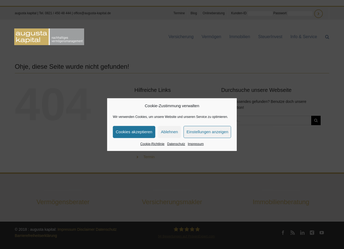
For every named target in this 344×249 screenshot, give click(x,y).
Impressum (196, 144)
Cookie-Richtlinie (152, 144)
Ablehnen (169, 131)
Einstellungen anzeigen (207, 131)
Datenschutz (176, 144)
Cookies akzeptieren (134, 131)
